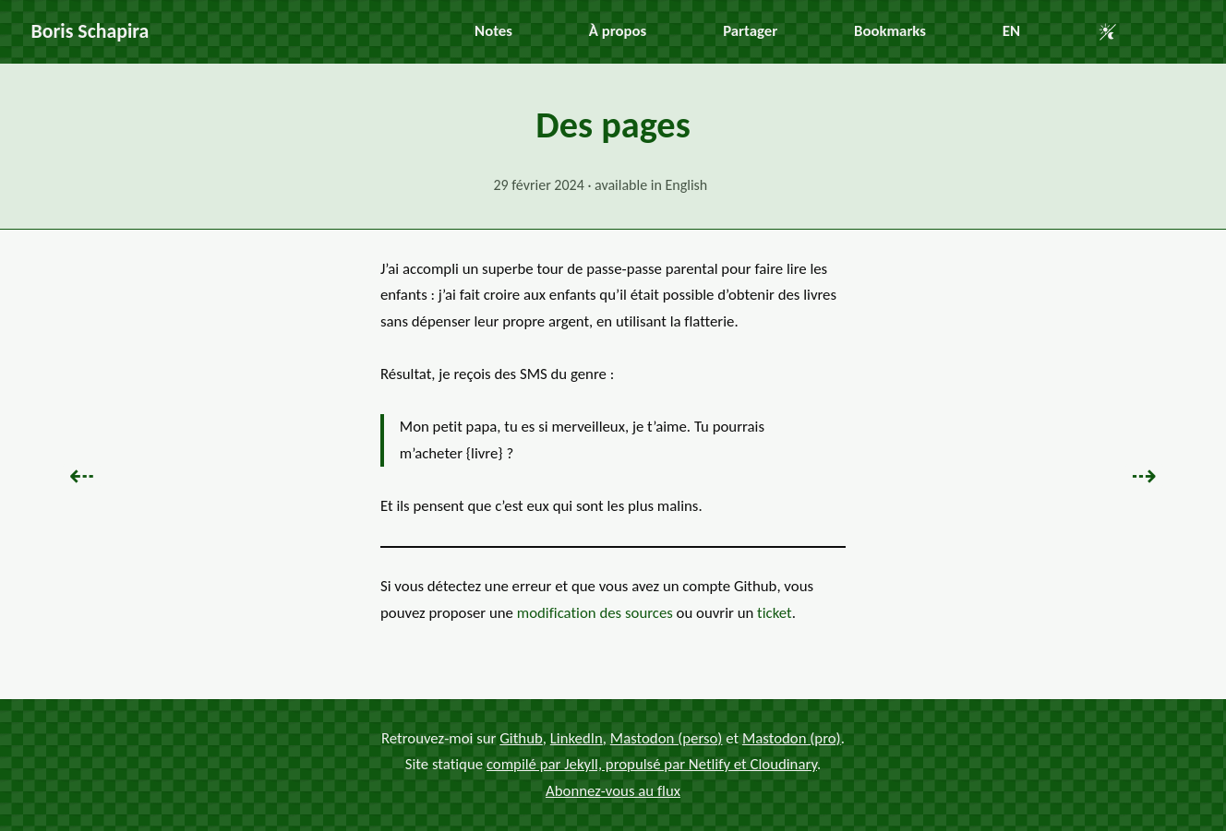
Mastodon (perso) (666, 738)
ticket (774, 613)
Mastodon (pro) (791, 738)
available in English (651, 185)
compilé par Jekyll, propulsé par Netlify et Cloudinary (652, 764)
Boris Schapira (90, 30)
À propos (617, 31)
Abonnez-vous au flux (613, 791)
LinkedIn (576, 738)
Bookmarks (890, 31)
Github (521, 738)
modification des (595, 613)
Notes (493, 31)
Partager (750, 31)
